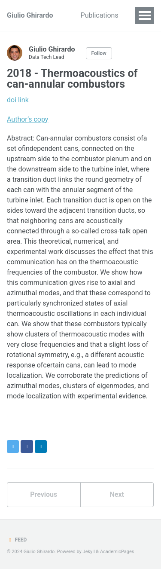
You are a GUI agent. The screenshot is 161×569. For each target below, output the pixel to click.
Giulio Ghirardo (30, 15)
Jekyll (89, 551)
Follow (98, 53)
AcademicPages (117, 551)
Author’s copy (27, 119)
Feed (17, 540)
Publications (99, 15)
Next (117, 494)
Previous (43, 494)
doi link (18, 100)
